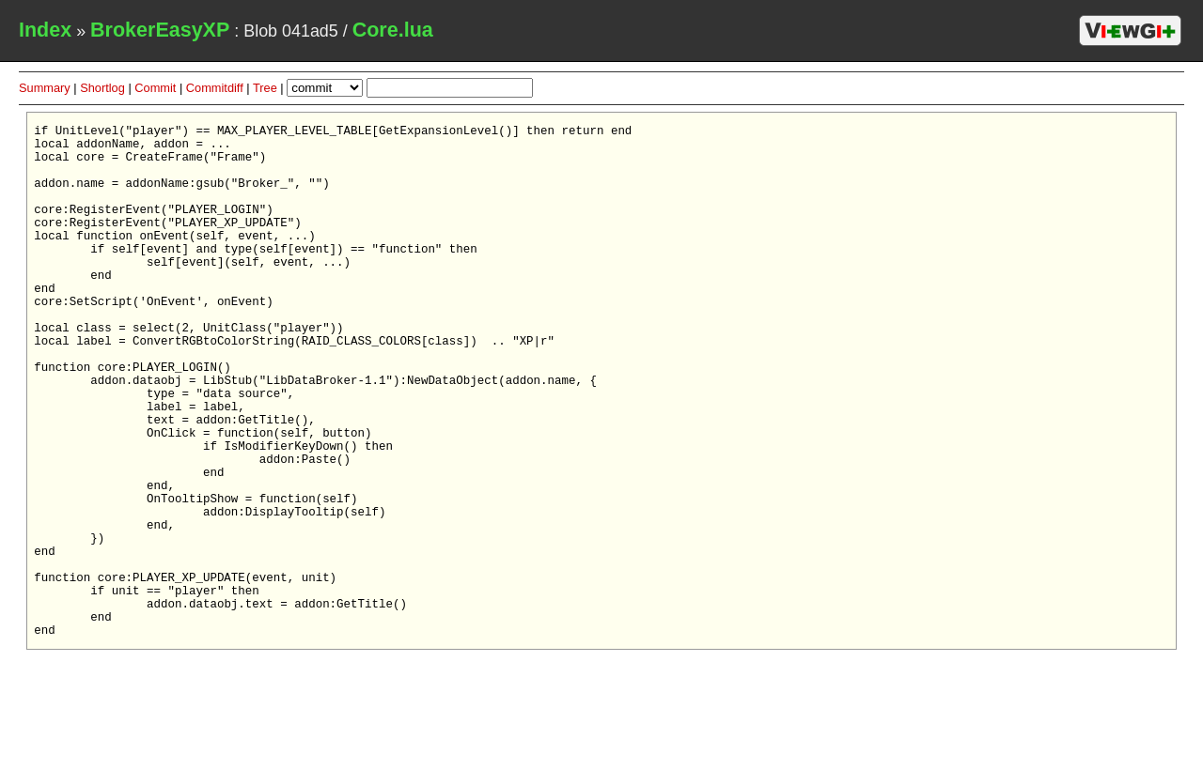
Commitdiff (214, 88)
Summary (44, 88)
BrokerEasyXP (159, 30)
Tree (265, 88)
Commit (155, 88)
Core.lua (392, 30)
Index (45, 30)
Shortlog (102, 88)
